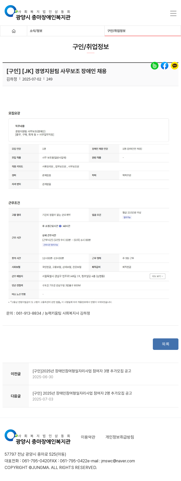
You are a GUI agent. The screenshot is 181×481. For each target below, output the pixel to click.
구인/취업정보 (116, 31)
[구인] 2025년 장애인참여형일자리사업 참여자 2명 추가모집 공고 (82, 393)
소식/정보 (36, 31)
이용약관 (88, 437)
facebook (164, 66)
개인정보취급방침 (119, 437)
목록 (165, 344)
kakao (174, 66)
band (154, 66)
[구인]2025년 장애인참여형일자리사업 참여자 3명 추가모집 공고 (82, 371)
